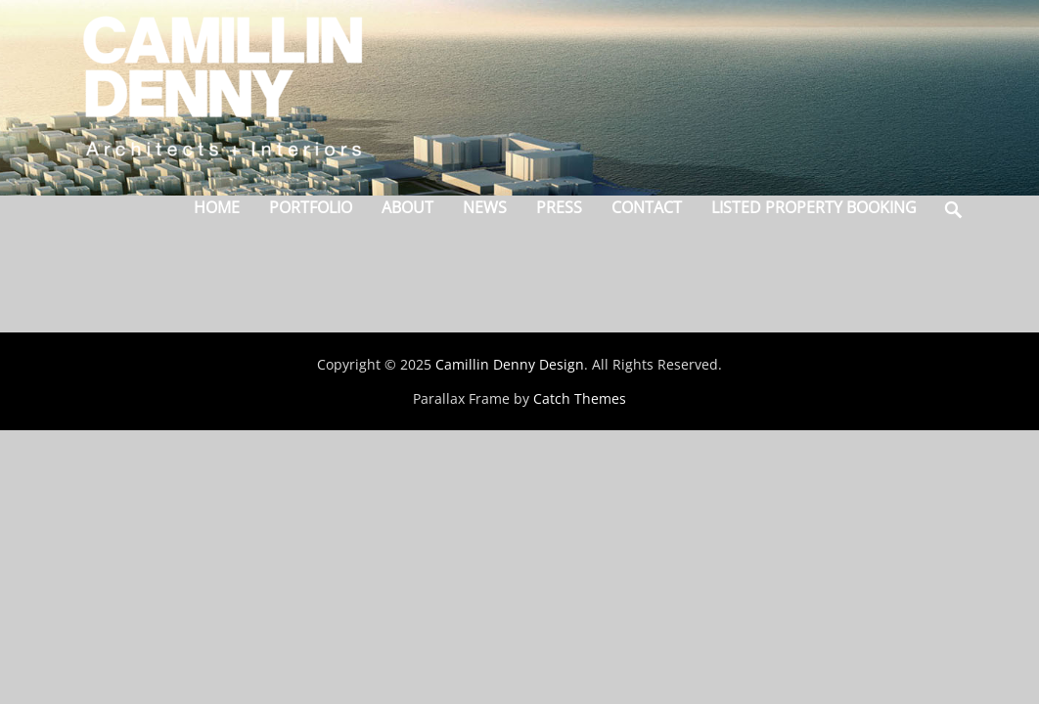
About (407, 207)
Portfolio (310, 207)
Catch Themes (579, 398)
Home (217, 207)
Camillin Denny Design (509, 364)
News (485, 207)
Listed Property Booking (814, 207)
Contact (646, 207)
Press (559, 207)
